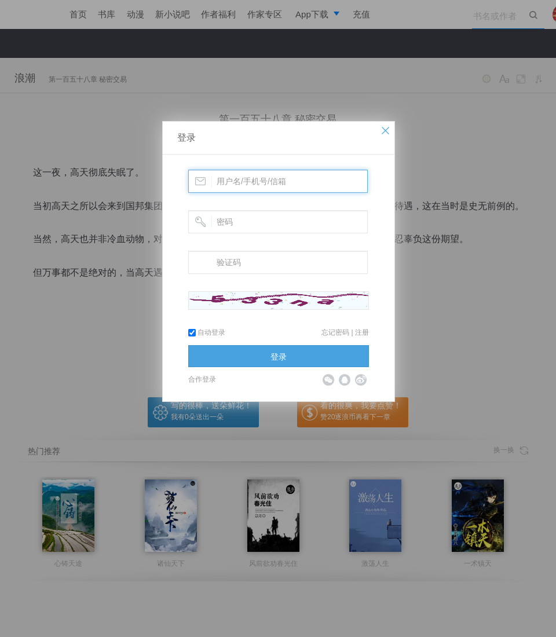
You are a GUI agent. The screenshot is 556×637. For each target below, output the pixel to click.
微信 (328, 380)
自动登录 (206, 332)
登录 (186, 137)
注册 (362, 332)
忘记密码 (335, 332)
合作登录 (202, 379)
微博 (361, 380)
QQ (344, 380)
